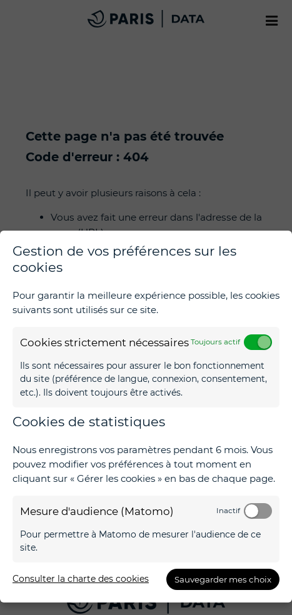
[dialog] (146, 416)
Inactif (228, 510)
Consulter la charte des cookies (81, 578)
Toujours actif (215, 342)
